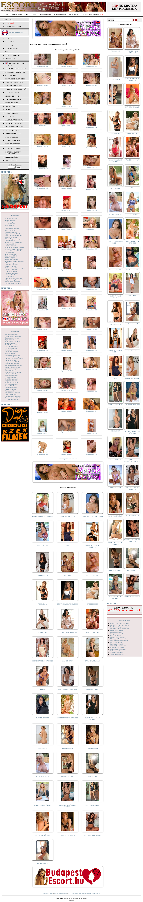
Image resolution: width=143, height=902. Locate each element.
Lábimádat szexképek (11, 273)
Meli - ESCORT (115, 188)
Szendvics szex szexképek (13, 372)
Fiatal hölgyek (12, 106)
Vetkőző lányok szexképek (13, 396)
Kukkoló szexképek (11, 271)
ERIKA (42, 689)
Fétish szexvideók (115, 632)
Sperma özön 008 (67, 106)
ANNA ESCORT (115, 324)
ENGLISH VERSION (16, 32)
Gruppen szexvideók (116, 634)
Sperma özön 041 (67, 329)
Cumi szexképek (10, 240)
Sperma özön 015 (91, 148)
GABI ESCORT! (115, 459)
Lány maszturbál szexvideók (119, 640)
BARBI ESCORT (92, 604)
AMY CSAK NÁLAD (68, 835)
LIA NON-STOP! (67, 661)
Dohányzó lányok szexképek (14, 242)
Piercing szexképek (11, 348)
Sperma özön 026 (67, 229)
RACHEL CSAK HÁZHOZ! (68, 632)
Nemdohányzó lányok (15, 72)
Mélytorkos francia (14, 127)
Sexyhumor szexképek (12, 363)
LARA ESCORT (42, 545)
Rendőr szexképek (10, 360)
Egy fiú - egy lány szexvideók (119, 623)
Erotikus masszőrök (14, 82)
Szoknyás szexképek (11, 375)
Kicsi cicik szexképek (11, 269)
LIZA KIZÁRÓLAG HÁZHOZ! (42, 661)
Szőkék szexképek (10, 374)
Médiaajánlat (96, 893)
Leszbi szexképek (10, 276)
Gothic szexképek (10, 254)
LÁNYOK (8, 38)
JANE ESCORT (92, 776)
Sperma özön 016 (42, 168)
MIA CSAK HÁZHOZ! (132, 405)
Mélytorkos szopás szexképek (14, 280)
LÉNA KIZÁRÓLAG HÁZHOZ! (67, 689)
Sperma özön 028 (42, 249)
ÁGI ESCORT (42, 632)
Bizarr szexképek (10, 230)
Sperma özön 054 (91, 411)
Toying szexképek (10, 391)
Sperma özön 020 (67, 188)
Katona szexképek (10, 266)
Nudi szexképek (10, 343)
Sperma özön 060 (91, 454)
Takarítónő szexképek (11, 379)
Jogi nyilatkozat (48, 893)
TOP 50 (7, 52)
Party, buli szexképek (11, 346)
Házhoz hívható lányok (15, 68)
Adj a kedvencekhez (74, 893)
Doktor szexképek (10, 244)
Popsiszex (9, 110)
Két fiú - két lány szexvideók (119, 627)
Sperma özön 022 (42, 209)
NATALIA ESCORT (42, 718)
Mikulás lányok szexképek (13, 283)
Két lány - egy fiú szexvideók (119, 628)
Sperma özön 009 (91, 105)
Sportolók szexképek (11, 369)
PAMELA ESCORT (92, 632)
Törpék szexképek (10, 389)
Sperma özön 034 (42, 289)
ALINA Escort (42, 604)
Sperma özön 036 (91, 289)
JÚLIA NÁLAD (43, 575)
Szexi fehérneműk (13, 99)
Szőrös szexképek (10, 377)
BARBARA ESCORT (92, 689)
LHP (6, 14)
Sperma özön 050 (67, 390)
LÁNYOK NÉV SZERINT (14, 148)
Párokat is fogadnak (14, 123)
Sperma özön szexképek (12, 367)
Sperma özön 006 (91, 85)
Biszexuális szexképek (12, 228)
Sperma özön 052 (42, 412)
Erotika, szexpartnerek (91, 14)
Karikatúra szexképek (11, 264)
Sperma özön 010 (42, 125)
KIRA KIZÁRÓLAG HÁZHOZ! (42, 517)
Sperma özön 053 (67, 411)
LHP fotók (9, 116)
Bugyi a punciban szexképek (14, 235)
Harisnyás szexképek (11, 259)
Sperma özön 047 (67, 371)
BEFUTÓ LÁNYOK (12, 48)
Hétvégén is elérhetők (15, 79)
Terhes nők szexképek (11, 382)
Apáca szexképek (10, 223)
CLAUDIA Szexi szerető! (92, 835)
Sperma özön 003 (91, 66)
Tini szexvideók (115, 651)
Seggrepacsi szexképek (12, 362)
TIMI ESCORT (67, 575)
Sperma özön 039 (91, 310)
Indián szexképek (10, 263)
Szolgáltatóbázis (60, 14)
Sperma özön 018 (91, 167)
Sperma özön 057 (91, 433)
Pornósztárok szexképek (12, 355)
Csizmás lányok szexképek (13, 239)
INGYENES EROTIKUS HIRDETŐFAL (13, 153)
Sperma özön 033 (91, 270)
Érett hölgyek (11, 103)
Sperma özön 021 (91, 189)
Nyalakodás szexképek (12, 345)
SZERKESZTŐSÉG (11, 157)
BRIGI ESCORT (132, 214)
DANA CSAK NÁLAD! (92, 661)
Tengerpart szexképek (11, 381)
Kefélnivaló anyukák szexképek (15, 268)
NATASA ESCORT (92, 575)
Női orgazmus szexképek (12, 341)
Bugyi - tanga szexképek (12, 234)
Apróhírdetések (45, 14)
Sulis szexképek (10, 370)
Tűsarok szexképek (11, 394)
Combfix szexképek (11, 237)
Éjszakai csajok (12, 130)
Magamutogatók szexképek (13, 278)
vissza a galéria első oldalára (68, 459)
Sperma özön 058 (42, 454)
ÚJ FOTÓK (9, 45)
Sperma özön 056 (67, 432)
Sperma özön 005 (67, 85)
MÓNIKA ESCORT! (67, 776)
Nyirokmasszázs (12, 140)
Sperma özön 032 (67, 270)
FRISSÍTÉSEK (10, 59)
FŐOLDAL (9, 20)
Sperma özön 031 (42, 268)
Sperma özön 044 (67, 350)
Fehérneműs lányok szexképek (14, 247)
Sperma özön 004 (42, 85)
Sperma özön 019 (42, 188)
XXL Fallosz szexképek (12, 399)
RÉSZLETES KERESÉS (13, 26)
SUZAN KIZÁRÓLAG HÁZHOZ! (92, 718)
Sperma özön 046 (42, 369)
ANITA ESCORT (92, 748)
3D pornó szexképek (11, 218)
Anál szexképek (10, 222)
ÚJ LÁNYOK (9, 41)
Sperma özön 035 (67, 289)
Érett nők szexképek (11, 246)
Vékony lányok (12, 92)
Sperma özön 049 (42, 390)
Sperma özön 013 (42, 146)
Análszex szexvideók (116, 630)
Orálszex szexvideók (116, 644)
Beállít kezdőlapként (60, 893)
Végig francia (11, 113)
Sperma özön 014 (67, 146)
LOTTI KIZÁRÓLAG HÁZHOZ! (92, 517)
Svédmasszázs (11, 137)
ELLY (115, 106)
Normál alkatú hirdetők (16, 89)
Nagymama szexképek (12, 338)
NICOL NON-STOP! (42, 776)
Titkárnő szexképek (11, 387)
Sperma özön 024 (91, 210)
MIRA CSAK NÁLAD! (92, 805)
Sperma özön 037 (42, 310)
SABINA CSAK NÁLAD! (42, 805)
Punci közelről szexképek (13, 357)
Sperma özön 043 (42, 350)
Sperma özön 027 (91, 229)
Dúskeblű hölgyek (13, 86)
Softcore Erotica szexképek (13, 365)
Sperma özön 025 (42, 229)
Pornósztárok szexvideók (118, 649)
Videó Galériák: (124, 620)
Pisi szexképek (9, 350)
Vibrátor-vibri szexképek (12, 398)
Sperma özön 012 (91, 127)
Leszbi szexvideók (116, 642)
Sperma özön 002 (67, 66)
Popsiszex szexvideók (117, 647)
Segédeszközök (12, 96)
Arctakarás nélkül (14, 120)
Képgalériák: (15, 215)
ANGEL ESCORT (42, 864)
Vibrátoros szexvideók (117, 654)
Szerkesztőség (86, 893)
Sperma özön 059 (67, 454)
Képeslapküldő (74, 14)
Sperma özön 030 (91, 249)
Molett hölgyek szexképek (13, 336)
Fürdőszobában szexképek (13, 251)
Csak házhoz (10, 75)
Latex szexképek (10, 275)
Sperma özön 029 (67, 249)
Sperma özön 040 (42, 329)
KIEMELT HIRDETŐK (13, 55)
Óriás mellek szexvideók (118, 646)
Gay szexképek (9, 252)
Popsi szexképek (10, 353)
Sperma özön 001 (42, 66)
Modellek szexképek (11, 334)
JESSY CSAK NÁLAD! (67, 517)
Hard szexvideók (115, 635)
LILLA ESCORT (67, 748)
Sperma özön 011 (67, 125)
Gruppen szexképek (11, 256)
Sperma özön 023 (67, 210)
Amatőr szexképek (10, 220)
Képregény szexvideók (117, 637)
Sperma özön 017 (67, 168)
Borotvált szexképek (11, 232)
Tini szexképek (9, 386)
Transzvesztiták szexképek (13, 392)
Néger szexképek (10, 339)
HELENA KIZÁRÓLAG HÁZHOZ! (132, 540)
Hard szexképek (10, 257)
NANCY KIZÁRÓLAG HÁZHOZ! (115, 543)
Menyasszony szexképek (12, 281)
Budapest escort (12, 144)
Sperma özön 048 (91, 369)
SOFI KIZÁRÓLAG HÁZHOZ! (67, 718)
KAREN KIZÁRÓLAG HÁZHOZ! (92, 546)
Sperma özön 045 (91, 350)
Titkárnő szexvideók (116, 652)
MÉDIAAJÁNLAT (11, 160)
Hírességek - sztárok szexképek (14, 261)
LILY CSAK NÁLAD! (42, 835)
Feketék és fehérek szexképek (14, 249)
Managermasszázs (13, 133)
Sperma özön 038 (67, 308)
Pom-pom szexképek (11, 351)
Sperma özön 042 (91, 329)
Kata (67, 545)
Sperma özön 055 (42, 433)
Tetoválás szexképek (11, 384)
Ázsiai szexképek (10, 225)
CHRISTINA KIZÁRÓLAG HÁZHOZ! (67, 806)
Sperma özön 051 (91, 391)
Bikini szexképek (10, 227)
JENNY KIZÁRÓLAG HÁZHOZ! (67, 604)
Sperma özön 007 (42, 105)
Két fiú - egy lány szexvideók (119, 625)
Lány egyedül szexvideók (118, 639)
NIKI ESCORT (42, 748)
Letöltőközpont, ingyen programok (24, 14)
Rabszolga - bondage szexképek (15, 358)
